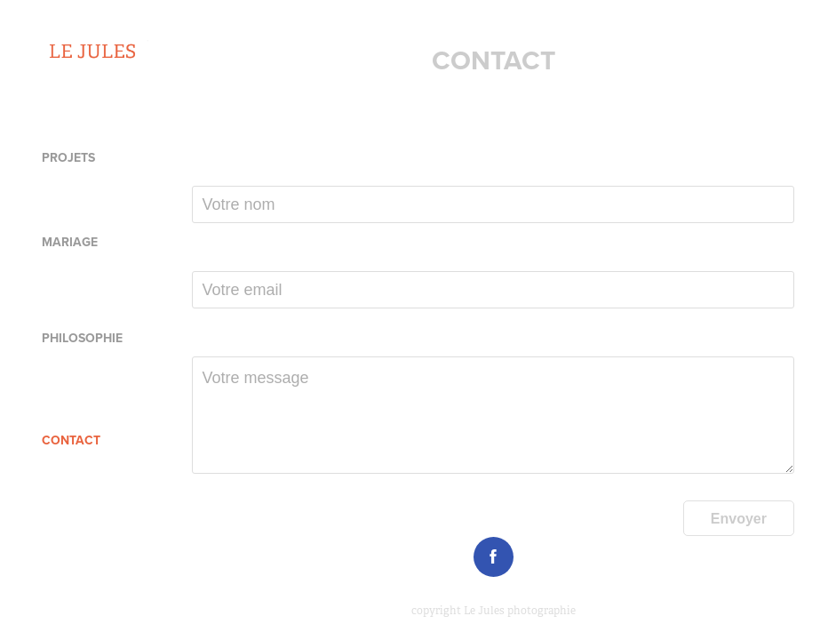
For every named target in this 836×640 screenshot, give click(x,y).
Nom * (209, 170)
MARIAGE (70, 242)
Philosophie (82, 338)
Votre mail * (225, 256)
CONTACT (71, 440)
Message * (222, 341)
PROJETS (68, 157)
